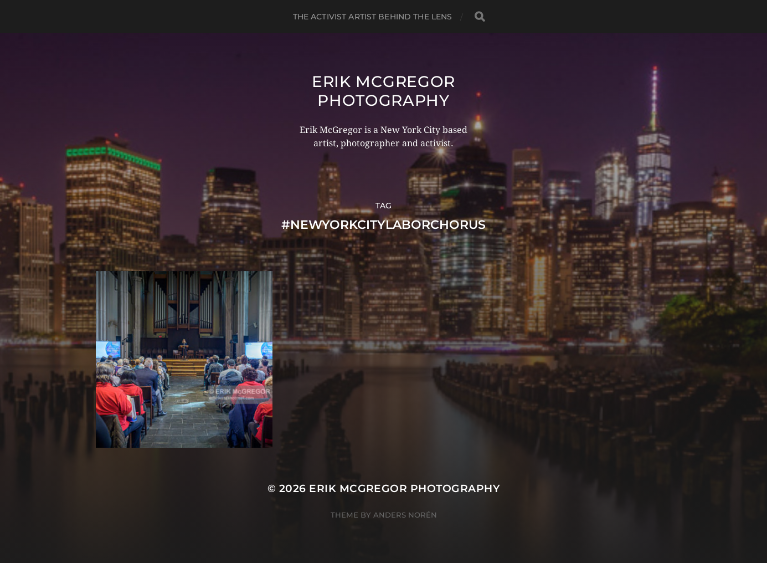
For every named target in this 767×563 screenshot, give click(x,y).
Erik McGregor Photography (383, 91)
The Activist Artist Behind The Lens (372, 17)
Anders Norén (405, 514)
